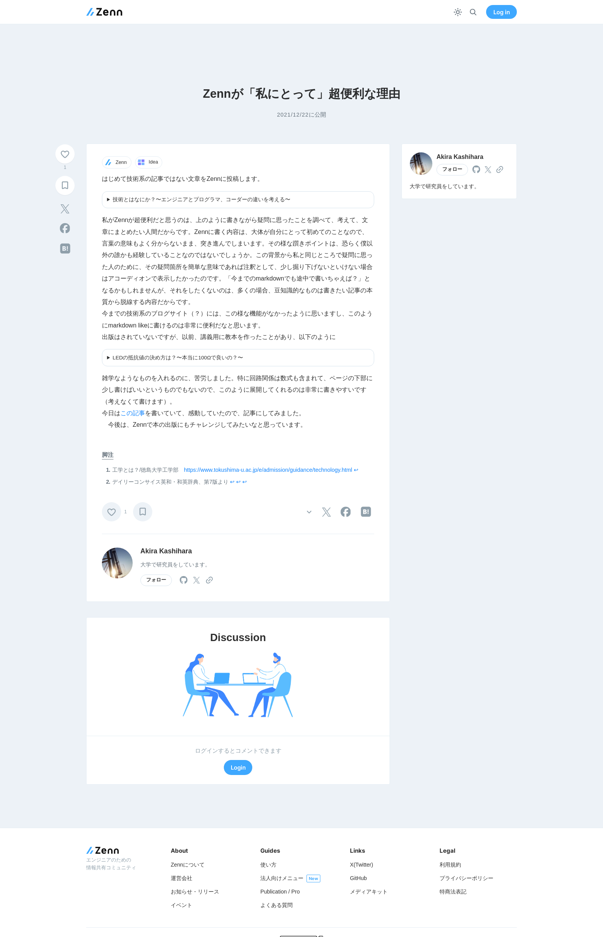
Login (238, 767)
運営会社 (181, 878)
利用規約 (450, 865)
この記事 (132, 413)
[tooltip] (65, 209)
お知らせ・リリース (195, 892)
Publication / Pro (280, 892)
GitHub (358, 878)
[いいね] (65, 154)
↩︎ (356, 470)
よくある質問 (276, 905)
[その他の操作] (309, 511)
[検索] (473, 12)
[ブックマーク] (65, 185)
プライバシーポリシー (466, 878)
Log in (501, 12)
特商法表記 (453, 892)
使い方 (268, 865)
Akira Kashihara (166, 551)
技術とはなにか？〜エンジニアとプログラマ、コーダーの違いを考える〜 (201, 199)
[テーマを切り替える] (458, 12)
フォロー (156, 580)
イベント (181, 905)
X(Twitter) (361, 865)
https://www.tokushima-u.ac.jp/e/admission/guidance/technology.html (268, 470)
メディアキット (369, 892)
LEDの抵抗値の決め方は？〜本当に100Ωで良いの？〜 (178, 358)
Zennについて (188, 865)
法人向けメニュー (281, 878)
